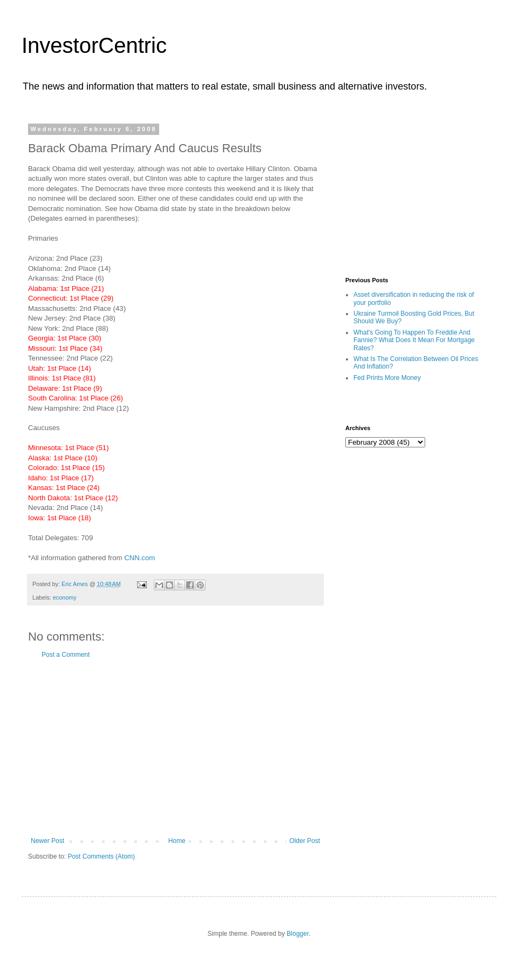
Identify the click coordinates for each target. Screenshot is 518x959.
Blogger (298, 933)
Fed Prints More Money (387, 378)
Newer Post (47, 841)
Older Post (304, 841)
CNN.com (139, 558)
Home (177, 841)
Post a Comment (66, 654)
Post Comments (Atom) (101, 856)
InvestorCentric (94, 45)
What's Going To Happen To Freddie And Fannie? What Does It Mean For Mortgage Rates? (414, 340)
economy (65, 597)
